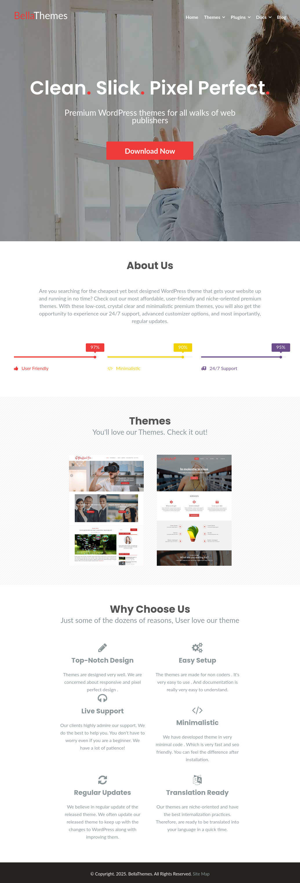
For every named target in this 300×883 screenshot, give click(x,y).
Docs (261, 17)
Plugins (238, 17)
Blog (281, 17)
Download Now (150, 150)
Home (192, 17)
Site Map (201, 872)
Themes (212, 17)
